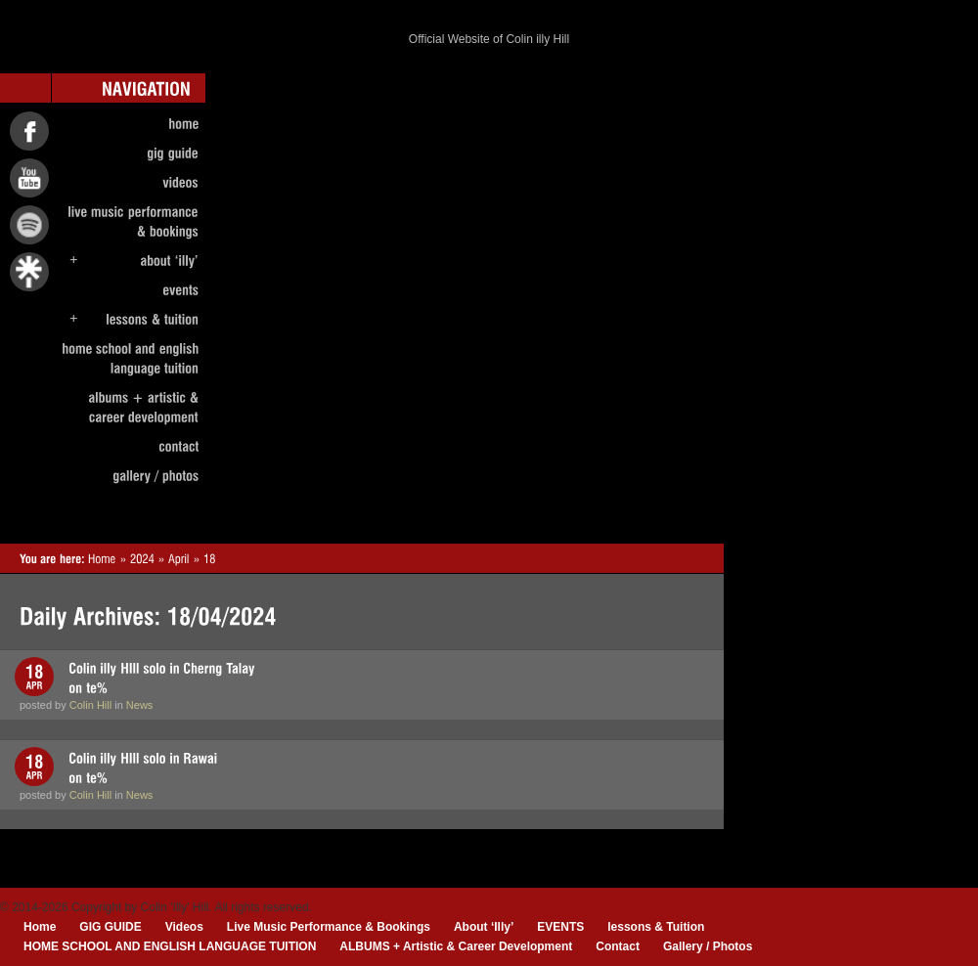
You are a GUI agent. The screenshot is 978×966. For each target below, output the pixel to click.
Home (39, 927)
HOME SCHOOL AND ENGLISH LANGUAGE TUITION (169, 946)
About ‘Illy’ (483, 927)
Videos (184, 927)
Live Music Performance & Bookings (328, 927)
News (140, 705)
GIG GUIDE (110, 927)
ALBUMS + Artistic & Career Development (455, 946)
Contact (618, 946)
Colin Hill (90, 705)
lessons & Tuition (655, 927)
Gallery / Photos (707, 946)
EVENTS (560, 927)
